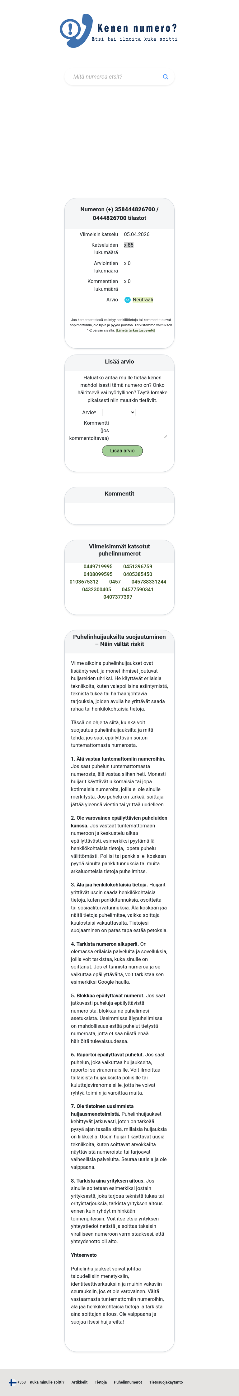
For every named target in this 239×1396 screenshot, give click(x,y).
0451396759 (137, 567)
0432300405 (96, 590)
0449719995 (98, 567)
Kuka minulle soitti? (47, 1382)
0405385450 (137, 574)
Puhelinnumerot (128, 1382)
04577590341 (138, 590)
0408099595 (98, 574)
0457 (115, 582)
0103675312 (83, 582)
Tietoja (101, 1382)
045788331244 (148, 582)
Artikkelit (79, 1382)
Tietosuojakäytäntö (166, 1382)
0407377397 (117, 597)
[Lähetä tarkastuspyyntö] (135, 330)
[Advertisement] (119, 142)
